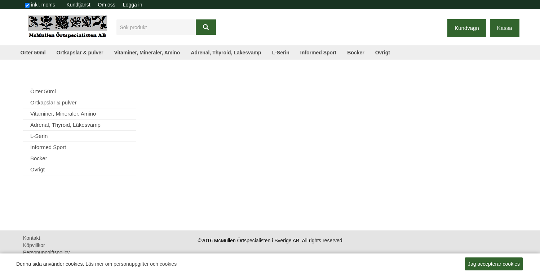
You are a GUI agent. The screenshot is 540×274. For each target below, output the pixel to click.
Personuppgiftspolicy (46, 252)
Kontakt (31, 238)
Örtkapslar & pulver (80, 52)
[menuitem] (78, 4)
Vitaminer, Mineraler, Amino (147, 52)
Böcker (355, 52)
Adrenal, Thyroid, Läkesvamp (226, 52)
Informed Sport (318, 52)
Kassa (504, 28)
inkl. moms (43, 5)
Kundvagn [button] (467, 28)
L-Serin (280, 52)
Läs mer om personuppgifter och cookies (131, 264)
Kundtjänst (78, 5)
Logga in (132, 5)
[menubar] (104, 4)
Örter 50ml (33, 52)
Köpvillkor (34, 245)
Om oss (106, 5)
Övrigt (382, 52)
